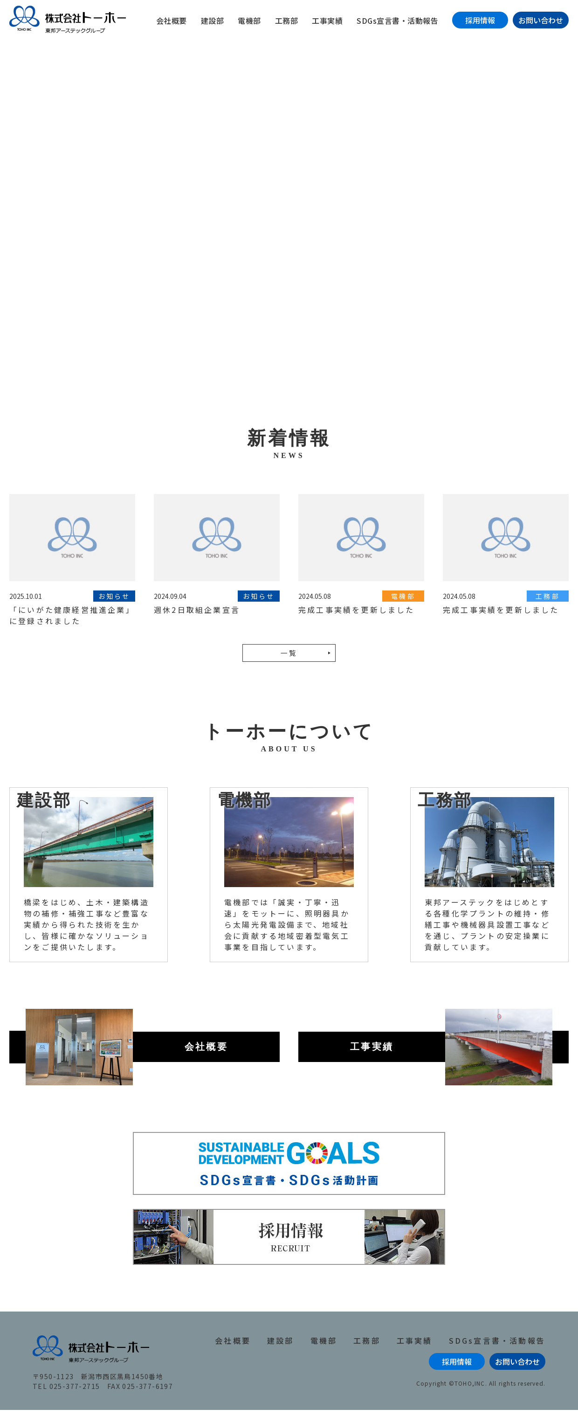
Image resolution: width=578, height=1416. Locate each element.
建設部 (212, 20)
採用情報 (480, 20)
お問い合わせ (540, 20)
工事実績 (327, 20)
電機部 (249, 20)
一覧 (289, 659)
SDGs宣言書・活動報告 (397, 20)
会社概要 (171, 20)
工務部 (286, 20)
